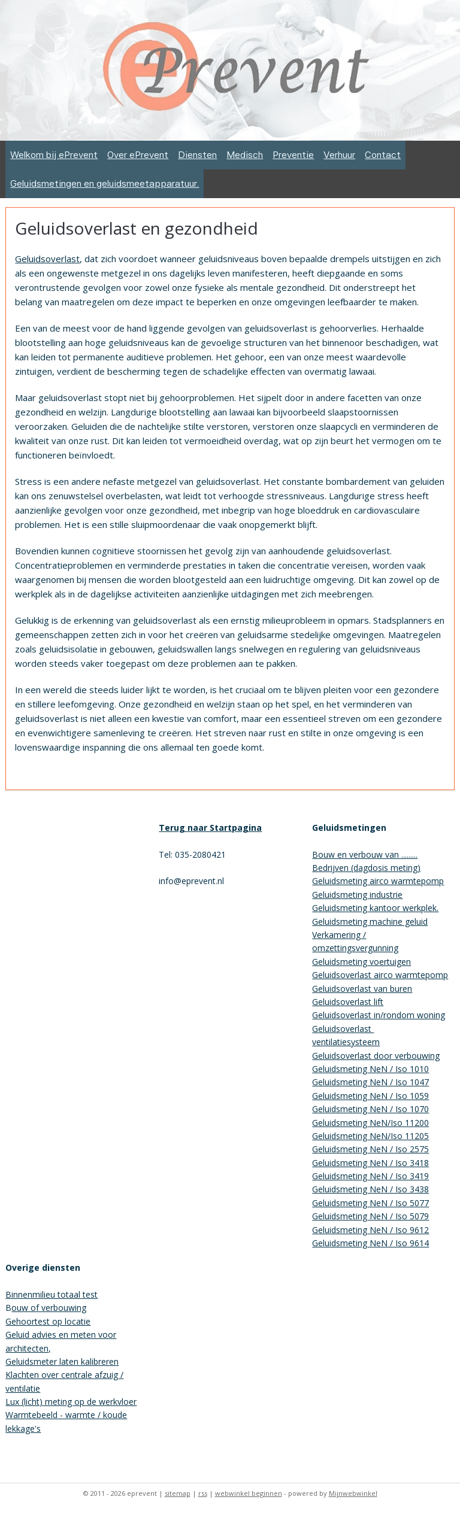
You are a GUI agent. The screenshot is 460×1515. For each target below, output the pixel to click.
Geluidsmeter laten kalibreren (62, 1361)
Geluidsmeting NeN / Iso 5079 (370, 1216)
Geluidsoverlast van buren (362, 988)
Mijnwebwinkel (353, 1493)
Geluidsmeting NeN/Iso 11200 (370, 1122)
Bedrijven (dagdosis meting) (366, 867)
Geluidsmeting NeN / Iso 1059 (370, 1095)
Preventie (293, 154)
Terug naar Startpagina (210, 827)
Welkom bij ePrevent (54, 154)
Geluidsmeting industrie (357, 894)
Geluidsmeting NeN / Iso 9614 (370, 1243)
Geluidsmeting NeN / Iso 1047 (370, 1082)
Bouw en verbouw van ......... (364, 854)
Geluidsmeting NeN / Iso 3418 (370, 1162)
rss (202, 1493)
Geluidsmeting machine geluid (370, 921)
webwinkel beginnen (248, 1493)
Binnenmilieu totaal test (51, 1294)
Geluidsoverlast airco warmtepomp (380, 974)
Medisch (244, 154)
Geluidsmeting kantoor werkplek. (375, 907)
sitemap (177, 1493)
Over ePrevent (137, 154)
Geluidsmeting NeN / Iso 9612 (370, 1229)
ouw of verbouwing (48, 1307)
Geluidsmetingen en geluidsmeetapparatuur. (104, 183)
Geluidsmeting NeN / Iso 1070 (370, 1109)
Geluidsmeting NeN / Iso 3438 (370, 1189)
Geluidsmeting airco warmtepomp (378, 880)
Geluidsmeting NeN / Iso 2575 (370, 1149)
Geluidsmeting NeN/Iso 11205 (370, 1135)
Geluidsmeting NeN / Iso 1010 (370, 1068)
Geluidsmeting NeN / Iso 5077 (370, 1203)
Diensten (197, 154)
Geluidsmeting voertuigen (361, 961)
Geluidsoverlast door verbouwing (376, 1055)
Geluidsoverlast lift (347, 1001)
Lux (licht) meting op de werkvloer (71, 1401)
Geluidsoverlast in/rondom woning (378, 1015)
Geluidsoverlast (47, 259)
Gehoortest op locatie (47, 1321)
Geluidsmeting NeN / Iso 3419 (370, 1176)
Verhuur (339, 154)
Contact (383, 154)
